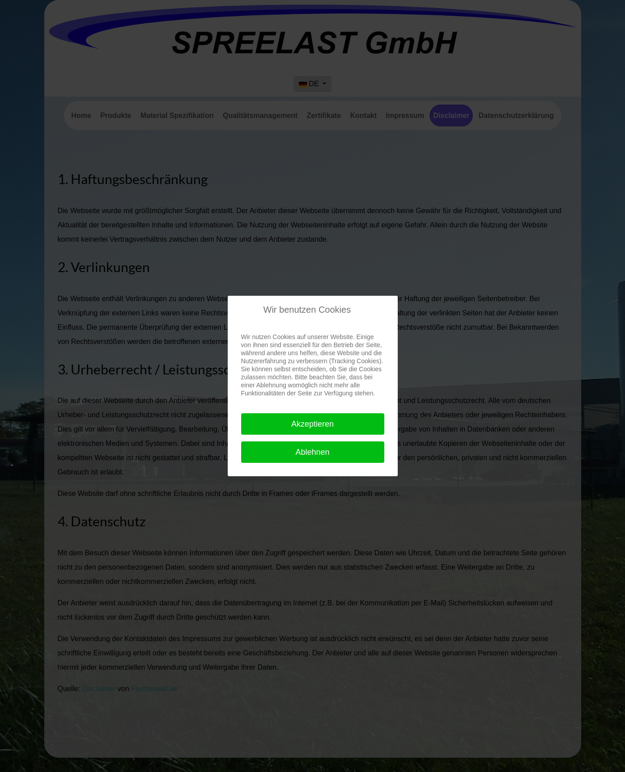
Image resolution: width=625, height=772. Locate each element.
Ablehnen (312, 452)
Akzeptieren (312, 424)
